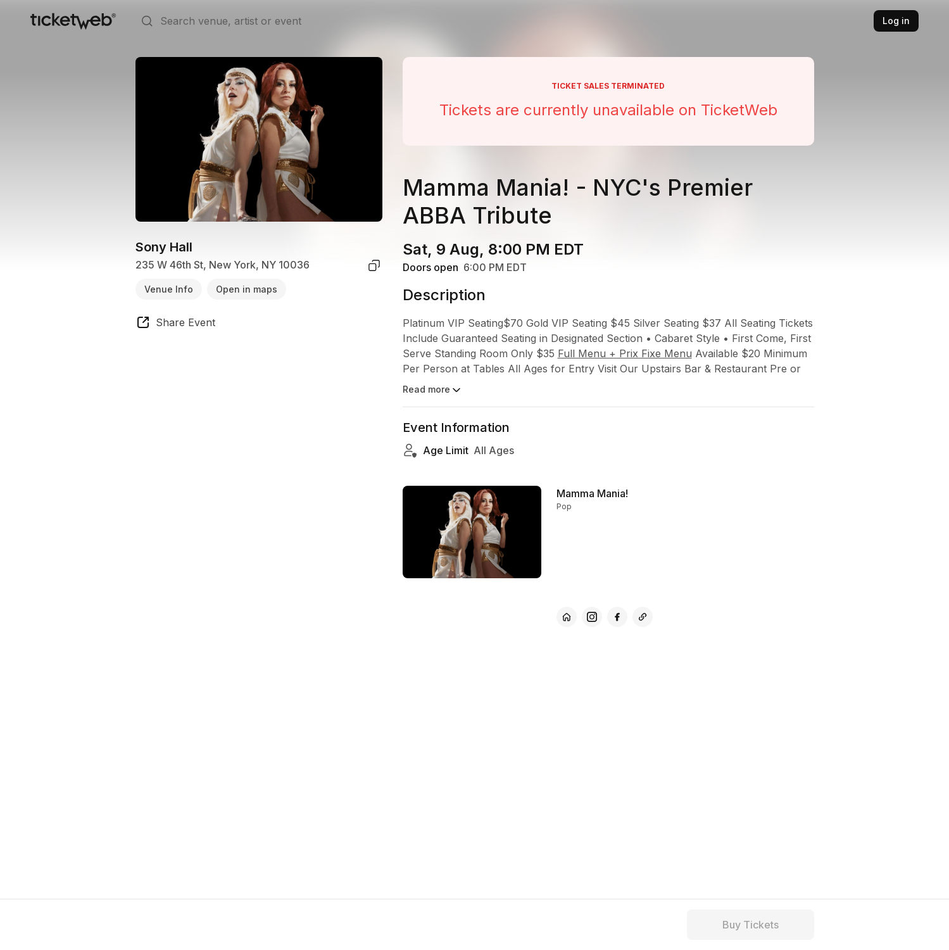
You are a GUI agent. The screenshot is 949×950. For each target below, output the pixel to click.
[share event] (175, 324)
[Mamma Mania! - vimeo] (642, 617)
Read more (433, 390)
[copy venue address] (374, 265)
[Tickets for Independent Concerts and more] (73, 21)
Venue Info (168, 289)
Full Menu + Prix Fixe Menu (625, 353)
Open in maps (246, 289)
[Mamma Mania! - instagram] (592, 617)
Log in (896, 20)
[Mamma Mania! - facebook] (617, 617)
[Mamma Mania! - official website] (566, 617)
